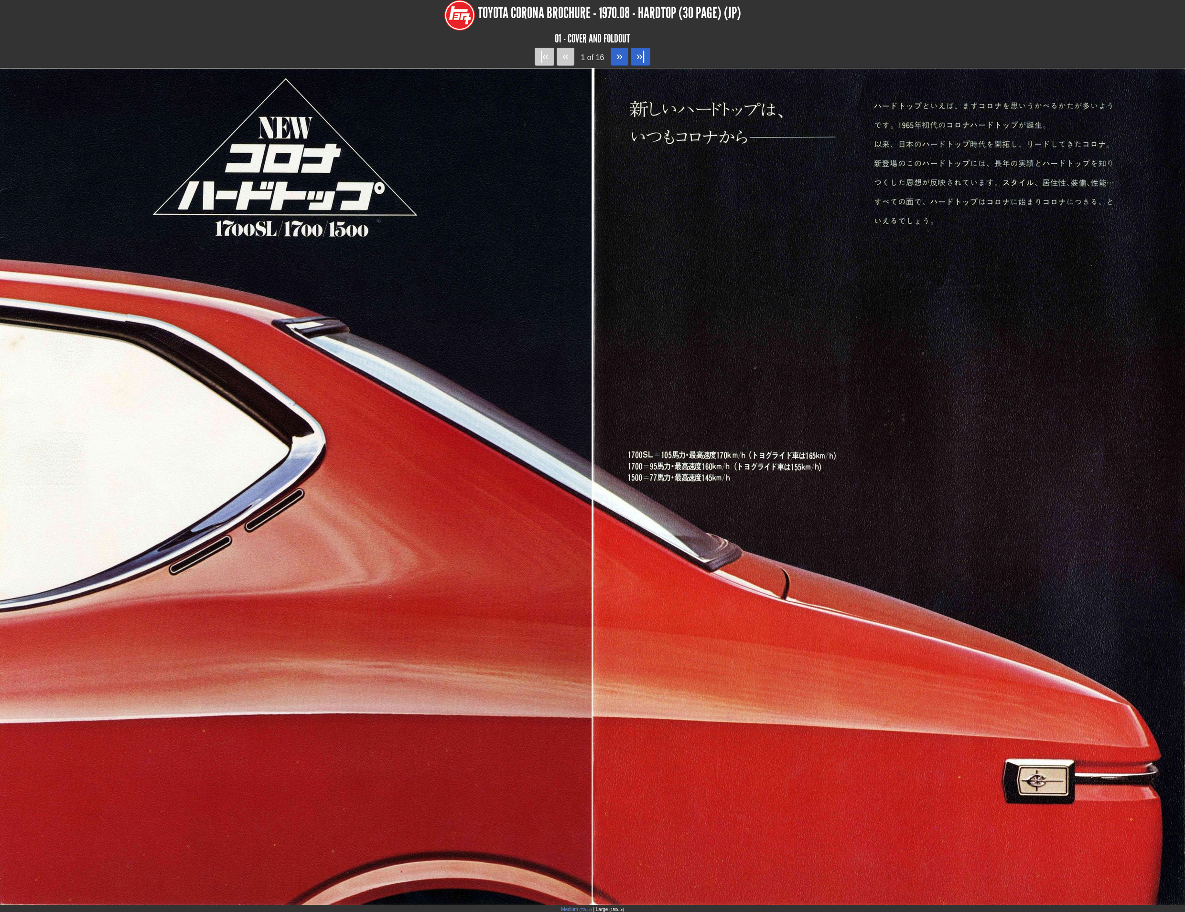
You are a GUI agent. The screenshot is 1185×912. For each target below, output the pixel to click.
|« (544, 56)
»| (640, 56)
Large (610, 909)
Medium (576, 909)
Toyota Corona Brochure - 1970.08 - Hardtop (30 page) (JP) (609, 13)
